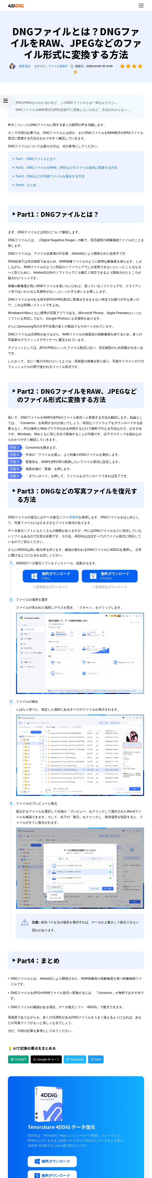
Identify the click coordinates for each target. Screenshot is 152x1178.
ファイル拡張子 (58, 66)
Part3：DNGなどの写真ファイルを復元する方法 (50, 176)
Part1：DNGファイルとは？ (36, 159)
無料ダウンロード (52, 1161)
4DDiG (73, 517)
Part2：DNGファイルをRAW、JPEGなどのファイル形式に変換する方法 (66, 167)
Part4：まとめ (26, 185)
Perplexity (75, 1059)
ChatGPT (18, 1059)
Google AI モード (46, 1059)
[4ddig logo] (16, 5)
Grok (95, 1059)
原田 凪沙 (25, 66)
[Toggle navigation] (141, 6)
